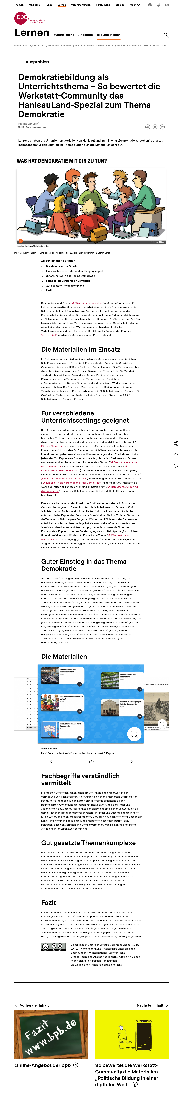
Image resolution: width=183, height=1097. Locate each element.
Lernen (17, 45)
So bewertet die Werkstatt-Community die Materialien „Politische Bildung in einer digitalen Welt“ (126, 1075)
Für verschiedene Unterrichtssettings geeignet (74, 271)
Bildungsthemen (32, 45)
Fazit (48, 290)
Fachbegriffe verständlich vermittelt (67, 280)
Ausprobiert (88, 45)
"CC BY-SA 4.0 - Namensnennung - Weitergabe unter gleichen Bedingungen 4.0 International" (105, 948)
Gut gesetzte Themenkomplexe (64, 285)
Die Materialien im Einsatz (61, 266)
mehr (135, 4)
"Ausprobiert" (49, 335)
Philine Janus (28, 124)
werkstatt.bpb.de (71, 45)
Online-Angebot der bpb (43, 1065)
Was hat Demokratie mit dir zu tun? (65, 478)
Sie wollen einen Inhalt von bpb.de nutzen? (96, 964)
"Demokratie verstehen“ (89, 303)
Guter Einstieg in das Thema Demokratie (70, 275)
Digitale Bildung (51, 45)
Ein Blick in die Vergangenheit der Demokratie (73, 482)
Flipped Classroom (52, 446)
